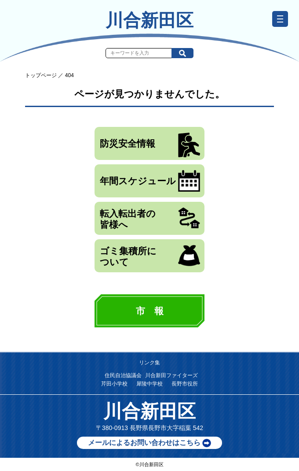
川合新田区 (149, 20)
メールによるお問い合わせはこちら (149, 443)
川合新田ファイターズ (171, 375)
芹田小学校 (114, 384)
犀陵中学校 (149, 384)
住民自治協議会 (123, 375)
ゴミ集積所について (150, 256)
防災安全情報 (150, 145)
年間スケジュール (150, 181)
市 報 (150, 311)
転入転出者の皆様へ (150, 219)
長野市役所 (184, 384)
